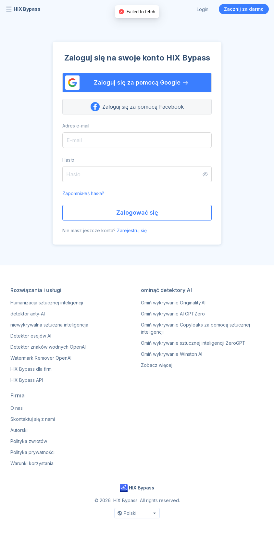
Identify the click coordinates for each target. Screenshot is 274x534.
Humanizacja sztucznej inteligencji (46, 302)
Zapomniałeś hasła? (83, 193)
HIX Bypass (27, 9)
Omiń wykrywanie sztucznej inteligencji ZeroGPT (193, 343)
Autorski (19, 430)
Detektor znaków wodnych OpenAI (48, 347)
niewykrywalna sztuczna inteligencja (49, 324)
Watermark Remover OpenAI (40, 358)
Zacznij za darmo (244, 9)
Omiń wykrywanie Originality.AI (173, 302)
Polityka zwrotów (28, 441)
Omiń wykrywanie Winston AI (171, 354)
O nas (16, 408)
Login (202, 9)
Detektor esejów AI (30, 336)
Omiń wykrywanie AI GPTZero (173, 313)
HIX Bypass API (26, 380)
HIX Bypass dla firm (31, 369)
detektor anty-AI (27, 313)
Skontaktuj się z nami (32, 419)
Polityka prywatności (32, 452)
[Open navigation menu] (8, 9)
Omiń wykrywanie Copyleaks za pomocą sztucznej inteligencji (195, 328)
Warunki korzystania (32, 463)
